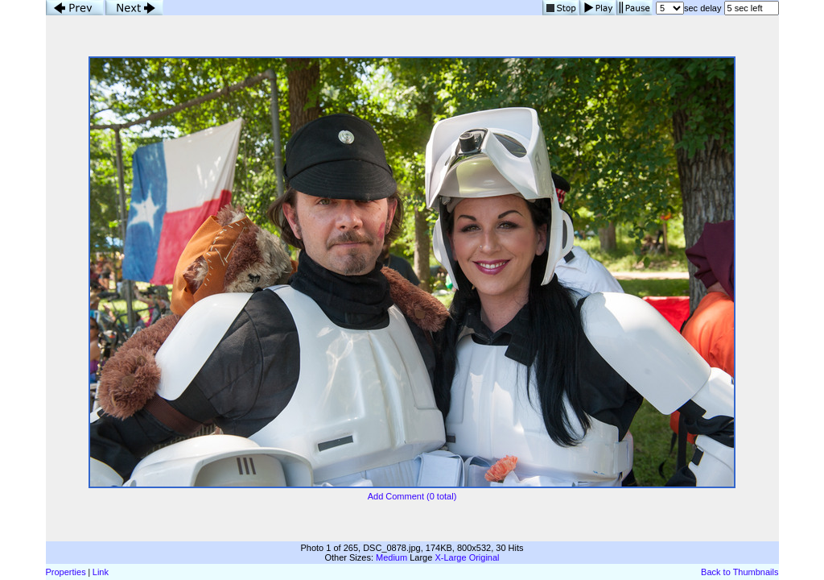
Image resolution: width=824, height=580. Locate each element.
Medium (391, 557)
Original (484, 557)
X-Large (450, 557)
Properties (66, 572)
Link (101, 572)
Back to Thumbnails (739, 572)
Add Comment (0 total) (412, 496)
